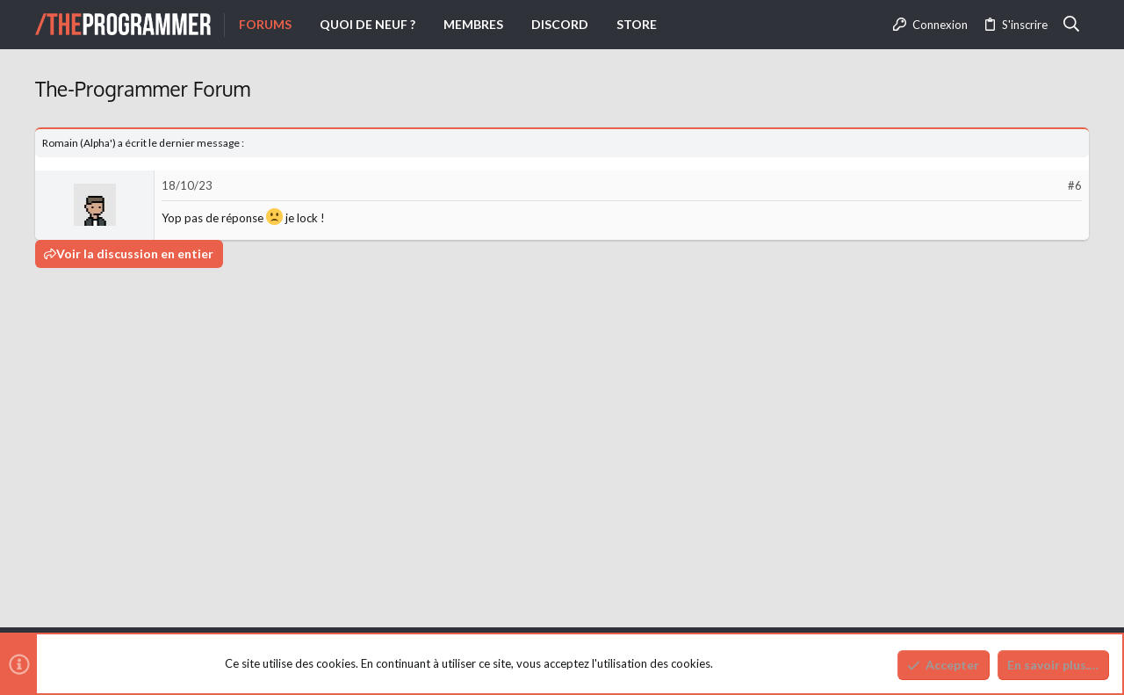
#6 (1075, 185)
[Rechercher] (1072, 24)
